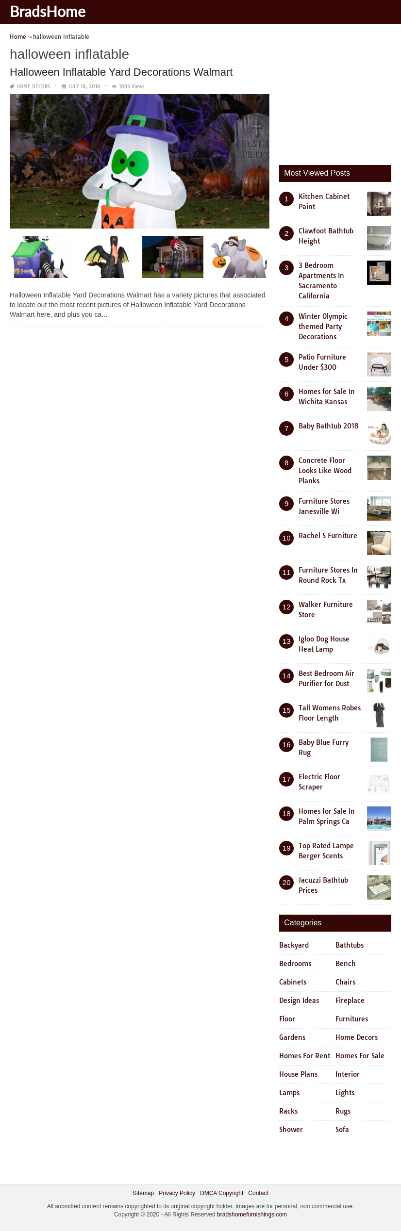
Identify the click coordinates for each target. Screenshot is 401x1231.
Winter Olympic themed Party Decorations (323, 326)
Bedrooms (295, 963)
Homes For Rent (304, 1055)
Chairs (345, 982)
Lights (344, 1092)
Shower (291, 1129)
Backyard (294, 945)
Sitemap (143, 1193)
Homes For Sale (359, 1055)
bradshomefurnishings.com (252, 1214)
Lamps (289, 1092)
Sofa (342, 1129)
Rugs (343, 1111)
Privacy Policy (177, 1193)
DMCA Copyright (221, 1193)
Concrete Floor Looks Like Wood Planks (325, 470)
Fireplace (350, 1000)
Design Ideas (299, 1000)
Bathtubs (349, 945)
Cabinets (292, 982)
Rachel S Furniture (328, 535)
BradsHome (47, 11)
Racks (288, 1111)
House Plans (298, 1074)
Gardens (292, 1037)
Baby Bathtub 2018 (329, 426)
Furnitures (351, 1019)
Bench (345, 963)
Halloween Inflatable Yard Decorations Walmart (121, 72)
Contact (258, 1193)
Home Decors (33, 86)
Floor (287, 1019)
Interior (347, 1074)
